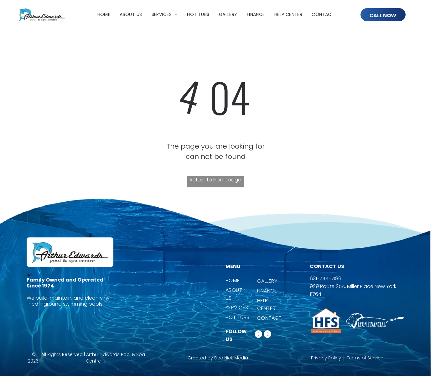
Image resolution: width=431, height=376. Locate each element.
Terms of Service (365, 358)
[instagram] (267, 334)
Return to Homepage (215, 179)
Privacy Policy (326, 358)
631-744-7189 (325, 278)
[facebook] (258, 334)
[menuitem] (104, 14)
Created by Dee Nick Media (218, 358)
